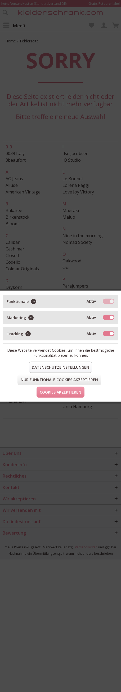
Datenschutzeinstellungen (60, 366)
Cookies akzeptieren (60, 391)
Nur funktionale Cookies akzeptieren (59, 379)
